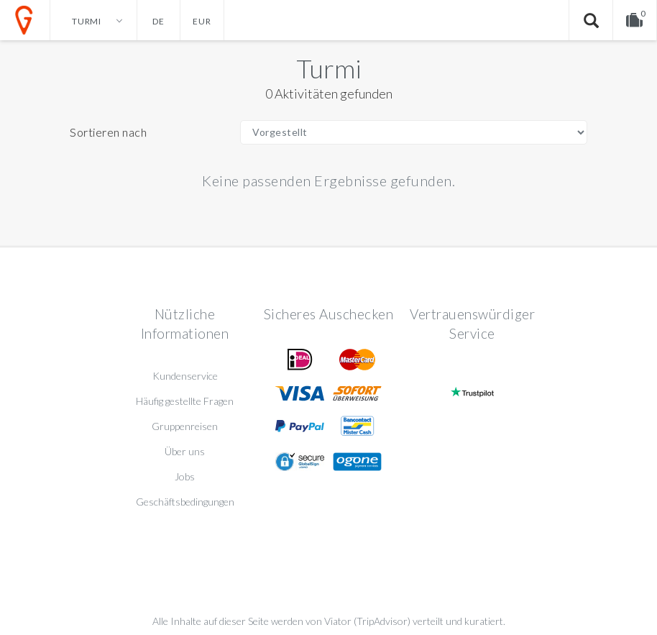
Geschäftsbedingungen (185, 501)
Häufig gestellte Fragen (185, 401)
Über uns (185, 451)
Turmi (329, 68)
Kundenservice (185, 376)
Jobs (185, 476)
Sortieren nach (108, 132)
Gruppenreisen (185, 426)
